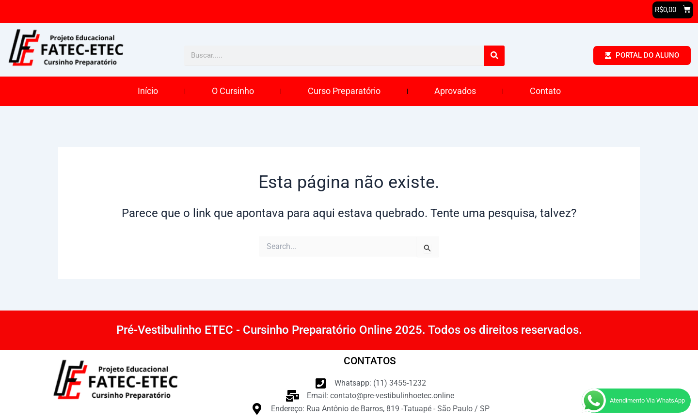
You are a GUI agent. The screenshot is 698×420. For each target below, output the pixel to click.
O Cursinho (233, 91)
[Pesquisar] (494, 56)
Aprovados (455, 91)
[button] (672, 10)
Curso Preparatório (344, 91)
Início (148, 91)
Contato (545, 91)
